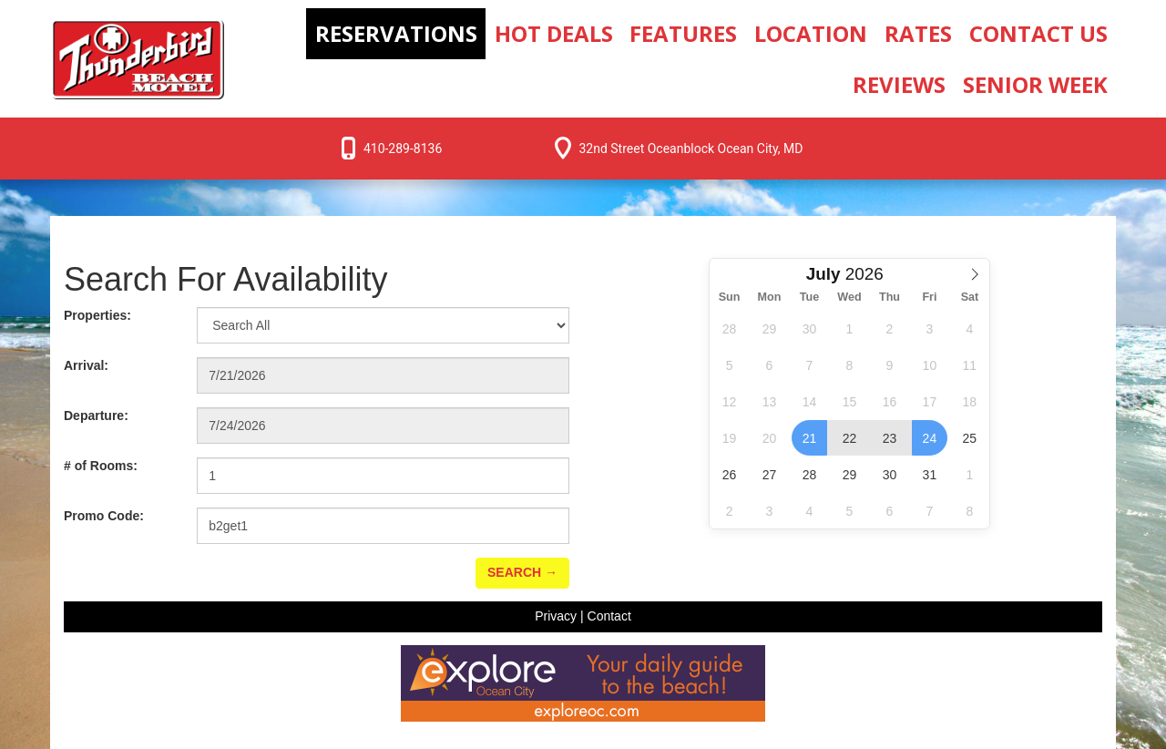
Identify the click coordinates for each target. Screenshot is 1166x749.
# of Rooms (101, 465)
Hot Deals (554, 33)
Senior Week (1035, 84)
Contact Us (1038, 33)
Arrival (86, 365)
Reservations (396, 33)
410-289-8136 (402, 148)
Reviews (899, 84)
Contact (609, 616)
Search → (522, 572)
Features (683, 33)
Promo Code (104, 515)
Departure (96, 415)
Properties (97, 315)
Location (810, 33)
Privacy (556, 616)
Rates (918, 33)
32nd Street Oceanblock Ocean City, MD (690, 148)
